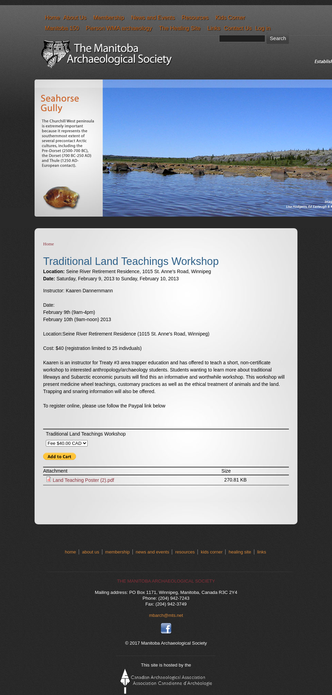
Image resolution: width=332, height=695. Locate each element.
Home (52, 17)
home (70, 551)
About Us (75, 17)
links (261, 551)
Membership (108, 17)
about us (90, 551)
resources (185, 551)
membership (117, 551)
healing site (240, 551)
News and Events (153, 17)
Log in (263, 28)
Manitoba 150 (62, 28)
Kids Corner (230, 17)
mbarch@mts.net (166, 615)
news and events (152, 551)
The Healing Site (180, 28)
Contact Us (238, 28)
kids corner (212, 551)
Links (213, 28)
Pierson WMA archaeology (119, 28)
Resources (195, 17)
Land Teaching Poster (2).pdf (83, 480)
